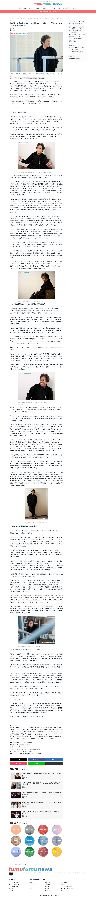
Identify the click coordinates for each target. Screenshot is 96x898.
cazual (62, 890)
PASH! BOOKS (48, 890)
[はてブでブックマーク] (54, 759)
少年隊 (26, 78)
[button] (54, 763)
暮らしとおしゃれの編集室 (66, 886)
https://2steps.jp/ (27, 742)
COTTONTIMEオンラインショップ (68, 888)
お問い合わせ (11, 888)
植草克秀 (36, 78)
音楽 (43, 78)
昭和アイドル (31, 78)
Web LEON (47, 882)
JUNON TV (31, 890)
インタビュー (12, 78)
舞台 (40, 78)
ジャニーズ (18, 78)
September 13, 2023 (74, 58)
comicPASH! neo (64, 882)
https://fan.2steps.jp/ (24, 744)
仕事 (23, 78)
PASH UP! (47, 886)
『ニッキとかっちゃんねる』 (24, 751)
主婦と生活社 (11, 890)
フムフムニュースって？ (14, 882)
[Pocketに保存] (18, 763)
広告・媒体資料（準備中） (14, 886)
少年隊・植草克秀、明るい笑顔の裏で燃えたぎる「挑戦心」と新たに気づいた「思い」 (37, 94)
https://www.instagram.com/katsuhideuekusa (29, 749)
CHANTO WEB (32, 884)
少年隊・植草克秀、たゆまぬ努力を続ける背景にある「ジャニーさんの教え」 (35, 96)
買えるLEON (47, 884)
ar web (30, 886)
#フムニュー (81, 34)
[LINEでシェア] (36, 763)
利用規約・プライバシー (14, 884)
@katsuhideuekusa (20, 747)
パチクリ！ (63, 884)
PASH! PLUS (47, 888)
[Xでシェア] (18, 759)
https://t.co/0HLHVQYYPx (76, 47)
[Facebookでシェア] (36, 759)
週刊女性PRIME (32, 882)
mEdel (30, 888)
